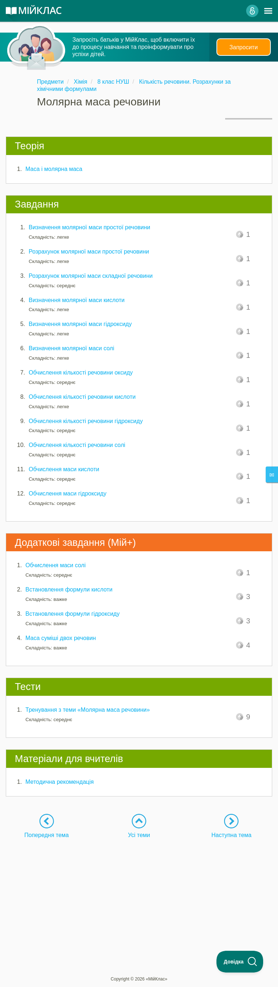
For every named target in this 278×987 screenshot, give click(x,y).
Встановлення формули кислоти (68, 589)
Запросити (243, 47)
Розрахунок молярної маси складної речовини (90, 276)
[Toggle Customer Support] (240, 962)
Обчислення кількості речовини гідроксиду (86, 421)
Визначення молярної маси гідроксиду (80, 324)
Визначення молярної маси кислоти (77, 300)
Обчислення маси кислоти (64, 469)
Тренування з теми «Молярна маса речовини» (87, 710)
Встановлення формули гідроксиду (72, 614)
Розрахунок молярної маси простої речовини (89, 251)
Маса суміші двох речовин (60, 638)
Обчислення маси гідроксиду (67, 493)
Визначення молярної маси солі (71, 348)
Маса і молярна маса (53, 169)
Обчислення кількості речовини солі (77, 445)
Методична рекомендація (59, 782)
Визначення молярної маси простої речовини (89, 227)
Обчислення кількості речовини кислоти (82, 397)
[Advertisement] (139, 889)
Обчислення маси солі (55, 565)
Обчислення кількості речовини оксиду (81, 372)
